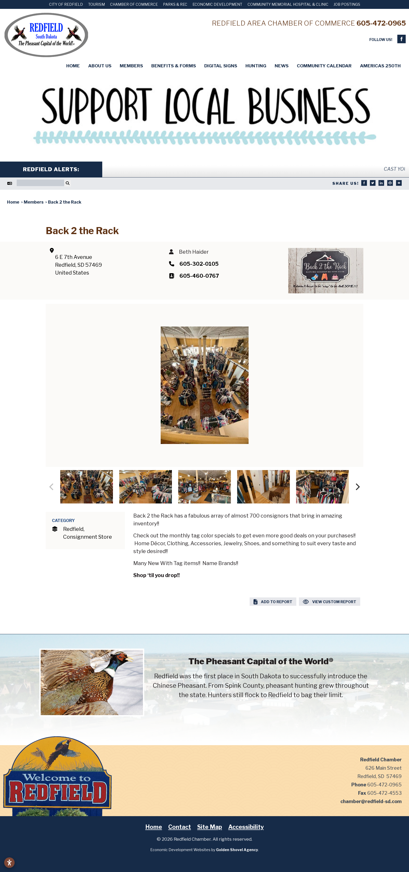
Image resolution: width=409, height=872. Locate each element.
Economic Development (217, 4)
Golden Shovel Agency (237, 849)
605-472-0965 (381, 23)
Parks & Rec (175, 4)
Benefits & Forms (173, 65)
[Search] (40, 183)
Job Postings (347, 4)
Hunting (255, 65)
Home (73, 65)
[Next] (357, 487)
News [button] (281, 65)
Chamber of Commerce (134, 4)
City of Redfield (66, 4)
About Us (99, 65)
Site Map (209, 826)
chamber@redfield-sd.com (371, 801)
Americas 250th (380, 65)
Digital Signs (220, 65)
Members (131, 65)
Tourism (96, 4)
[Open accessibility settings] (9, 862)
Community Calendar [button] (324, 65)
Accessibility (246, 826)
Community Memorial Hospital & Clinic (288, 4)
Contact (179, 826)
